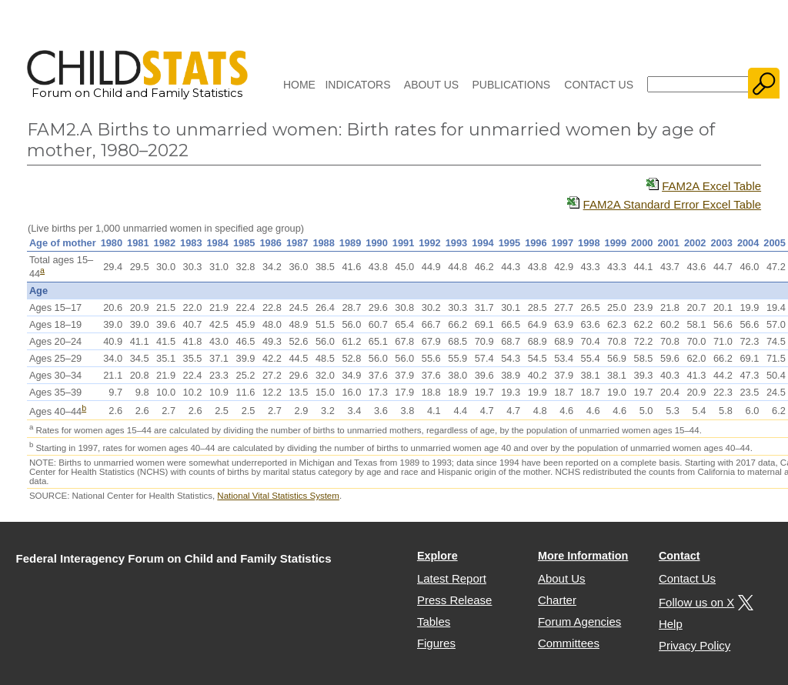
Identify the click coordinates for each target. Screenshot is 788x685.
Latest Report (451, 578)
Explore (437, 556)
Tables (433, 621)
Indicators (357, 85)
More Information (583, 556)
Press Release (454, 599)
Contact (679, 556)
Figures (436, 643)
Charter (557, 599)
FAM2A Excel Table (711, 185)
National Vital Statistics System (278, 495)
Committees (568, 643)
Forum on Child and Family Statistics (137, 87)
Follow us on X (704, 602)
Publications (511, 85)
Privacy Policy (694, 645)
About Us (431, 85)
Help (671, 623)
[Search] (698, 84)
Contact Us (598, 85)
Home (299, 85)
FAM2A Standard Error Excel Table (672, 204)
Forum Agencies (579, 621)
